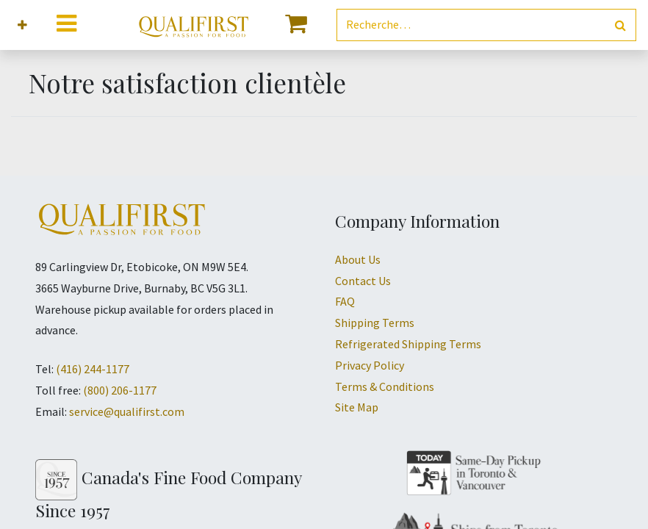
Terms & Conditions (384, 386)
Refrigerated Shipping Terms (408, 344)
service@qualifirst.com (126, 411)
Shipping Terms (374, 322)
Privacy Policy (369, 365)
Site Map (356, 407)
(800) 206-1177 (119, 390)
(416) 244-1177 (92, 368)
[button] (22, 25)
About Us (358, 259)
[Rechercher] (620, 25)
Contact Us (363, 280)
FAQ (345, 301)
